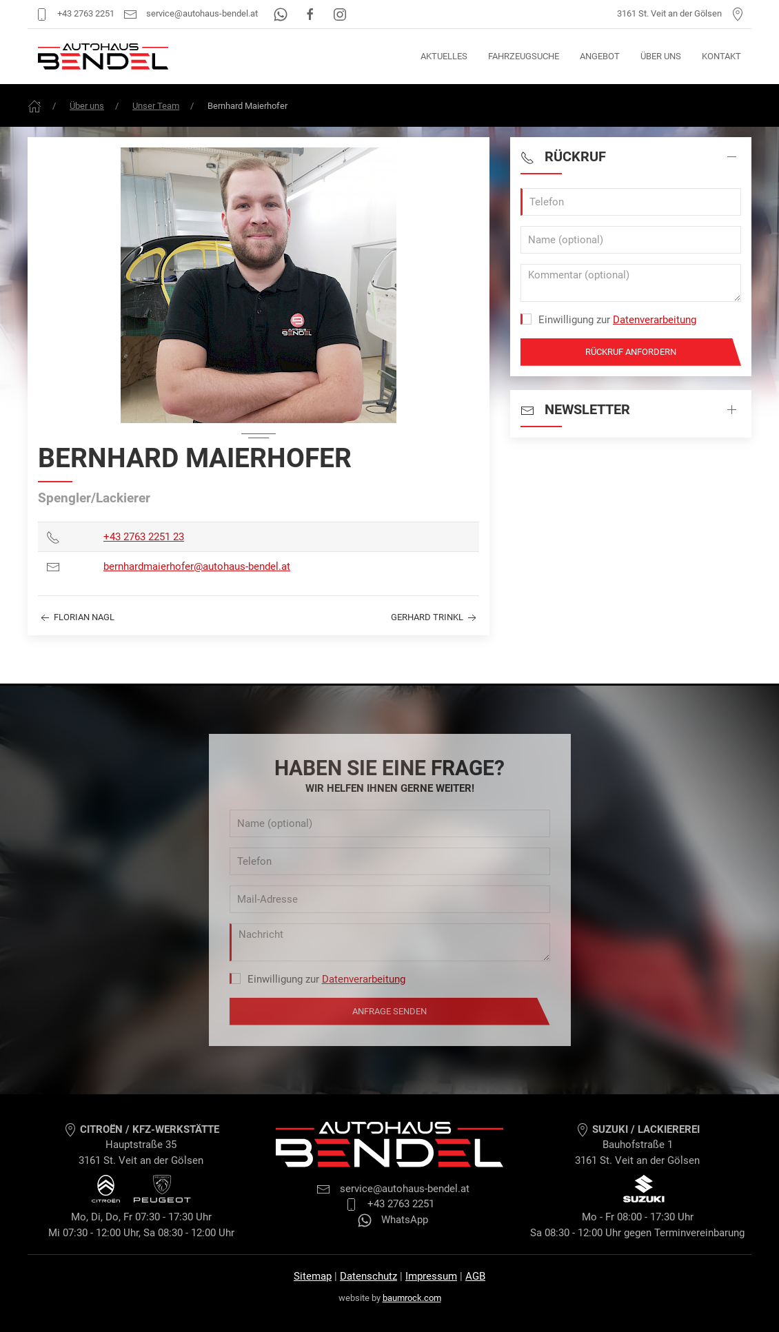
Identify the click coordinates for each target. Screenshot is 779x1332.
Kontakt (721, 56)
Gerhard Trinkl (435, 618)
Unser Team (155, 106)
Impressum (431, 1276)
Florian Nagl (76, 618)
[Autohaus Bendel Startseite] (103, 56)
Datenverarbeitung (654, 320)
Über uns (660, 56)
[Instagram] (340, 13)
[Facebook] (311, 13)
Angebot (600, 56)
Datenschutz (368, 1276)
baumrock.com (412, 1298)
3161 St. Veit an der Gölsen (681, 13)
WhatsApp (393, 1219)
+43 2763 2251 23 (143, 537)
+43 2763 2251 (74, 13)
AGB (475, 1276)
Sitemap (313, 1276)
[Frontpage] (34, 106)
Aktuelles (444, 56)
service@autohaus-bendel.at (190, 13)
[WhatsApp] (281, 13)
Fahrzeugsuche (523, 56)
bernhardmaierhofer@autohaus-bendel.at (196, 566)
